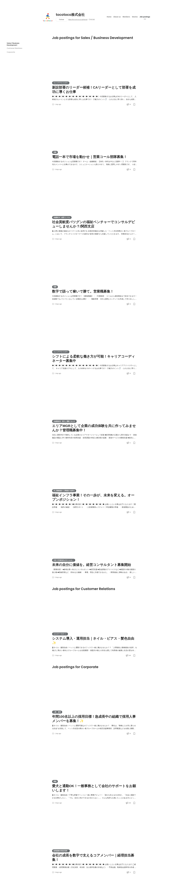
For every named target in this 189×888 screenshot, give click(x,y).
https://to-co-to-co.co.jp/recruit (78, 19)
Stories (135, 17)
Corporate (11, 52)
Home (109, 17)
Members (126, 17)
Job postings (145, 17)
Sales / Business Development (13, 44)
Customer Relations (14, 48)
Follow (61, 19)
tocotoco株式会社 (70, 15)
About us (117, 17)
